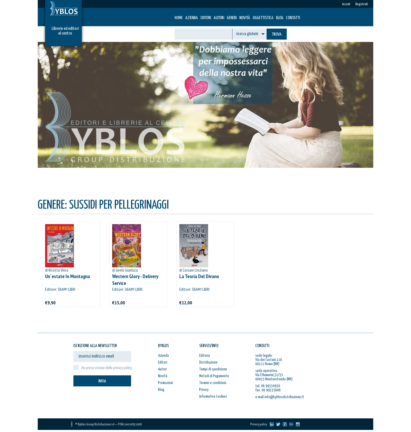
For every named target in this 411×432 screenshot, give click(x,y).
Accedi (346, 4)
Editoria (204, 356)
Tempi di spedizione (213, 369)
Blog (279, 18)
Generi (232, 18)
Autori (219, 18)
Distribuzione (208, 362)
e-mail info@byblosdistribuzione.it (279, 397)
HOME (179, 18)
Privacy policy (258, 424)
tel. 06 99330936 (267, 386)
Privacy (204, 390)
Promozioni (165, 383)
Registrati (361, 4)
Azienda (191, 18)
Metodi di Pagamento (214, 376)
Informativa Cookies (213, 396)
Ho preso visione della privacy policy (107, 368)
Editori (206, 18)
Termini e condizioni (212, 383)
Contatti (293, 18)
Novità (244, 18)
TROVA (277, 34)
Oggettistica (263, 18)
